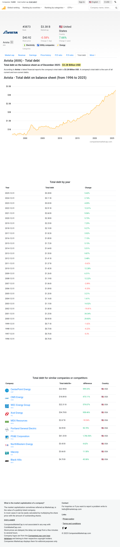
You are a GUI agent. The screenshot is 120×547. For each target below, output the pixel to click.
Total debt (81, 55)
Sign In (82, 2)
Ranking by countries (31, 8)
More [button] (92, 55)
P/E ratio (58, 55)
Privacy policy (68, 519)
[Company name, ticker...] (103, 7)
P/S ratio (69, 55)
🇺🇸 (93, 2)
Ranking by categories (54, 8)
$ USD (107, 2)
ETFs (70, 8)
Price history (46, 55)
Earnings (33, 55)
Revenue (21, 55)
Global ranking (14, 8)
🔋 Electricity (29, 45)
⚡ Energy (61, 45)
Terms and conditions (72, 523)
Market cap (9, 55)
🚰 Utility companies (45, 45)
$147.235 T (33, 2)
